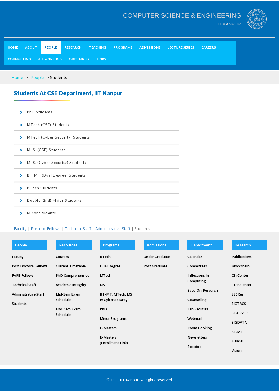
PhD (103, 309)
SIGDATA (239, 322)
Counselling (19, 59)
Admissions (150, 47)
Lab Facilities (197, 309)
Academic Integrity (71, 285)
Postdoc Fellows (45, 228)
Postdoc (194, 346)
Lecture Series (181, 47)
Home (13, 47)
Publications (242, 256)
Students (19, 303)
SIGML (237, 331)
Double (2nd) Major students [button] (50, 200)
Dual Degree (110, 266)
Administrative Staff (112, 228)
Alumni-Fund (50, 59)
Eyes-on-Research (202, 290)
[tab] (96, 112)
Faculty (20, 228)
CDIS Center (241, 285)
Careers (208, 47)
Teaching (97, 47)
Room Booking (199, 328)
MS (102, 285)
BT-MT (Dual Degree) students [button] (52, 175)
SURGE (237, 341)
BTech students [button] (38, 188)
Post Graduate (155, 266)
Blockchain (241, 266)
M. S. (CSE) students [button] (42, 150)
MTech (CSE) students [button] (44, 125)
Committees (197, 266)
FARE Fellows (22, 275)
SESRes (237, 294)
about (31, 47)
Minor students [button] (37, 213)
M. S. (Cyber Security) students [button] (53, 162)
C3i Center (240, 275)
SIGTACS (239, 303)
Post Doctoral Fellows (29, 266)
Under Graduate (157, 256)
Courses (62, 256)
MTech (105, 275)
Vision (237, 350)
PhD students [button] (36, 112)
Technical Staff (78, 228)
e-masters (108, 328)
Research (73, 47)
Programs (122, 47)
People (50, 47)
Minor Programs (113, 318)
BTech (105, 256)
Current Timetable (71, 266)
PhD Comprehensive (72, 275)
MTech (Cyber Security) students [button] (54, 137)
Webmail (194, 318)
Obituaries (79, 59)
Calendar (194, 256)
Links (101, 59)
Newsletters (197, 337)
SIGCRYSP (240, 313)
